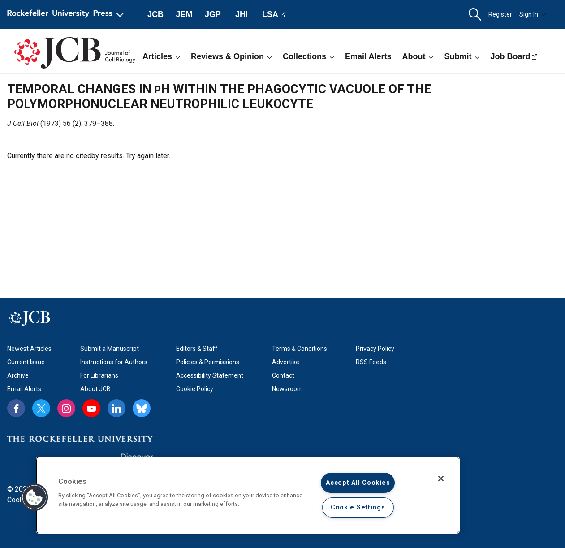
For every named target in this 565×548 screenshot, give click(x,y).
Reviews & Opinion (231, 56)
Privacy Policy (375, 348)
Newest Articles (29, 348)
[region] (248, 495)
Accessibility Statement (209, 375)
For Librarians (99, 375)
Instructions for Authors (113, 362)
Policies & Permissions (207, 362)
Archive (18, 375)
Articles (161, 56)
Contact (283, 375)
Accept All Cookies (358, 483)
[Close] (441, 478)
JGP (213, 14)
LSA (270, 14)
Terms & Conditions (299, 348)
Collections (308, 56)
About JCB (95, 389)
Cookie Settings (358, 507)
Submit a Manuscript (109, 348)
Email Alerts (368, 56)
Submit (461, 56)
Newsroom (287, 389)
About (417, 56)
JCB (155, 14)
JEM (184, 14)
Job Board (510, 56)
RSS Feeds (371, 362)
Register (500, 14)
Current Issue (26, 362)
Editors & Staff (197, 348)
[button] (475, 14)
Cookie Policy (194, 389)
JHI (241, 14)
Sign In (532, 14)
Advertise (285, 362)
